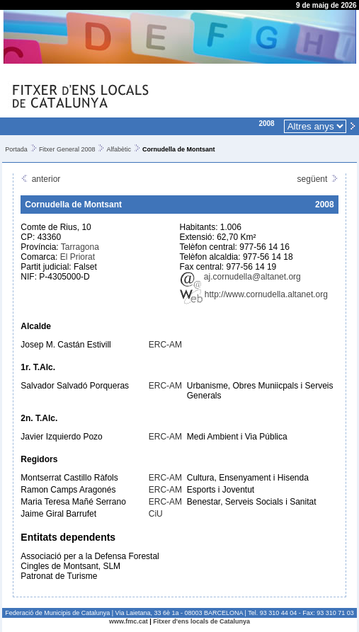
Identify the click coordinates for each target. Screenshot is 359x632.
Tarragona (80, 247)
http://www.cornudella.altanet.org (254, 294)
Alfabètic (118, 149)
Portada (16, 149)
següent (317, 179)
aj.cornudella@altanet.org (240, 277)
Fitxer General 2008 (67, 149)
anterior (40, 179)
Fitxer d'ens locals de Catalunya (201, 621)
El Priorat (77, 257)
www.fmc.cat (128, 621)
